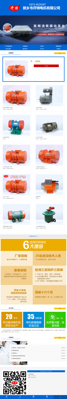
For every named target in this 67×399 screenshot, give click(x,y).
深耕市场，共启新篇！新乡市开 (18, 347)
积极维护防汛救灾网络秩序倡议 (18, 355)
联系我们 (58, 48)
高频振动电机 (58, 46)
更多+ (60, 53)
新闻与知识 (25, 48)
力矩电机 (42, 46)
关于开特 (42, 48)
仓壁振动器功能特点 (16, 358)
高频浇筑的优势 (15, 350)
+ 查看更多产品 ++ (33, 236)
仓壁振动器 (25, 46)
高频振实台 (14, 353)
